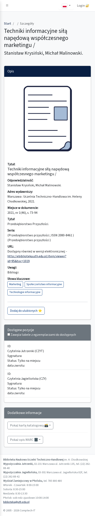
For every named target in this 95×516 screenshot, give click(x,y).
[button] (7, 6)
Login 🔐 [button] (83, 5)
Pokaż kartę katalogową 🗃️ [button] (29, 425)
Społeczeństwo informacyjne (44, 284)
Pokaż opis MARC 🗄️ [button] (24, 440)
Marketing (15, 284)
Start (7, 23)
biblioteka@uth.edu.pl (16, 502)
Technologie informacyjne (24, 292)
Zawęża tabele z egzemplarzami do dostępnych (43, 335)
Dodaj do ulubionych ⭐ (26, 311)
